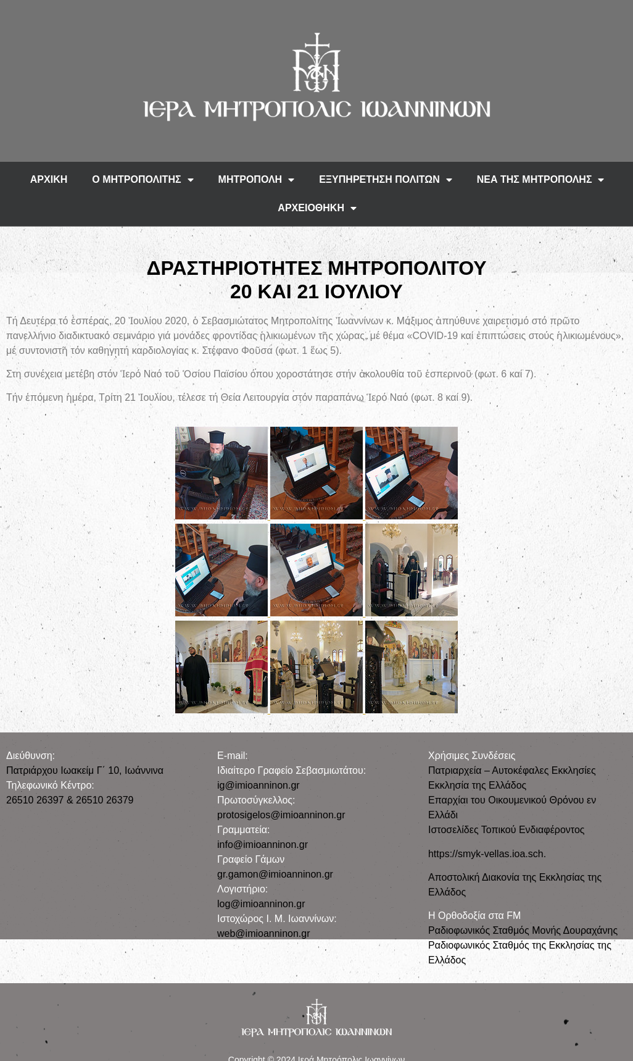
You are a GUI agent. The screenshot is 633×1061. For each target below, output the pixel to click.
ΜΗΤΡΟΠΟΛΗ (256, 180)
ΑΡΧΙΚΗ (48, 179)
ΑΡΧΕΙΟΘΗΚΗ (317, 208)
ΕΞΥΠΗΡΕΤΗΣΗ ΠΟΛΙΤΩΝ (385, 180)
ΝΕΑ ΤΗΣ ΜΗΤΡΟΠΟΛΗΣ (541, 180)
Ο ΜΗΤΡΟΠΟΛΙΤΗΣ (142, 180)
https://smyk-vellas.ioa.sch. (487, 854)
